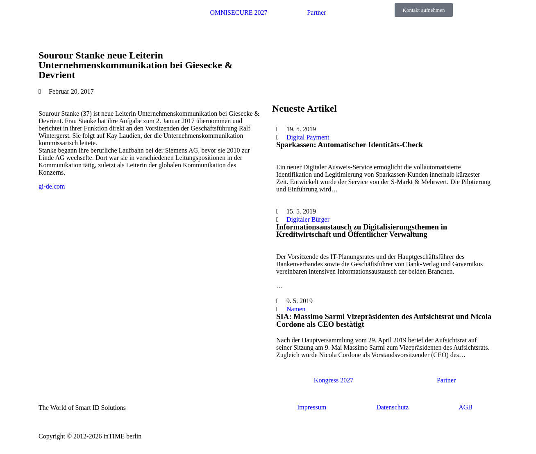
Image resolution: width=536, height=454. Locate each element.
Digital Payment (307, 137)
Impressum (311, 407)
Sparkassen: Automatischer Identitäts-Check (349, 144)
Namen (295, 309)
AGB (465, 407)
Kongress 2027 (333, 380)
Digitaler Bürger (307, 219)
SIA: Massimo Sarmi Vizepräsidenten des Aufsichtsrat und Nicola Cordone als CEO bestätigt (383, 320)
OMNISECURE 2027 (238, 12)
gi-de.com (52, 186)
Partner (316, 12)
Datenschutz (392, 407)
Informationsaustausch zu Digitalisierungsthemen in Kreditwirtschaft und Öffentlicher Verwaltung (361, 231)
